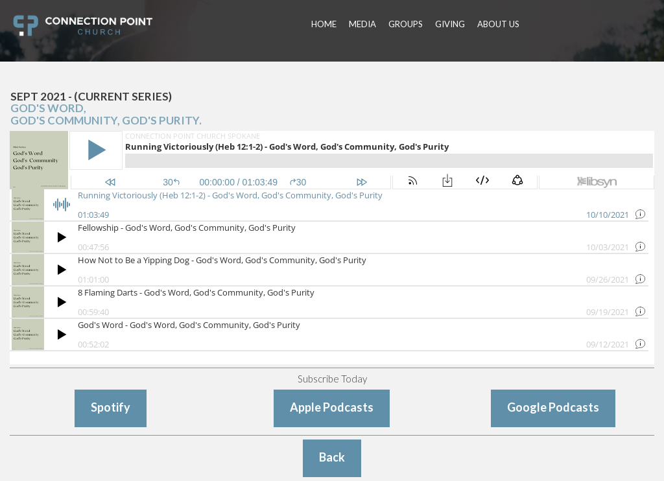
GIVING (450, 24)
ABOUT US (498, 24)
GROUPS (405, 24)
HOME (324, 24)
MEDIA (362, 24)
